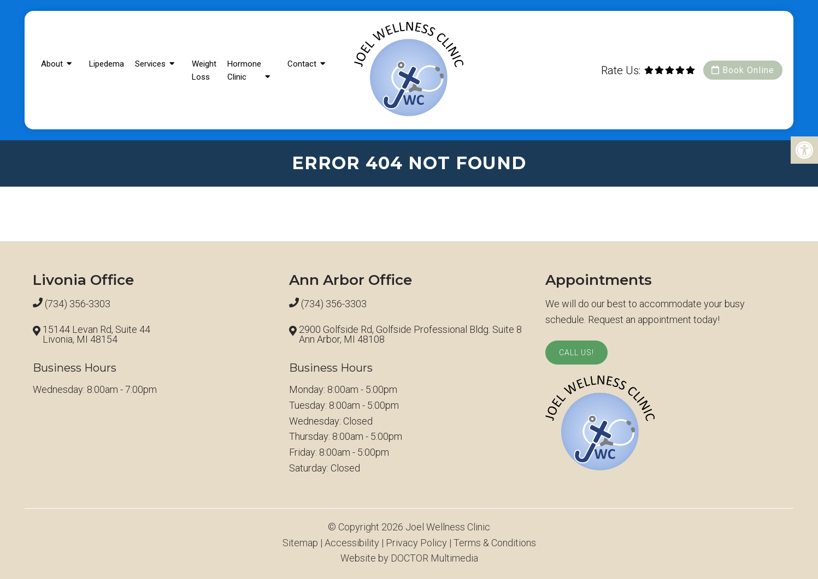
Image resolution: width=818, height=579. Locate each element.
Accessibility (352, 543)
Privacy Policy (416, 543)
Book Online (742, 70)
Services (150, 64)
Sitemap (300, 543)
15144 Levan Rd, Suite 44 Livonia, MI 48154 (96, 334)
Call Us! (576, 352)
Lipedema (106, 64)
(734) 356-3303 (77, 304)
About (52, 64)
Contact (301, 64)
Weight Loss (204, 70)
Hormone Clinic (244, 70)
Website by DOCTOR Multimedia (409, 558)
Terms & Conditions (495, 543)
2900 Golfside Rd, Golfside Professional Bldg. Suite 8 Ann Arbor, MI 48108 (410, 334)
